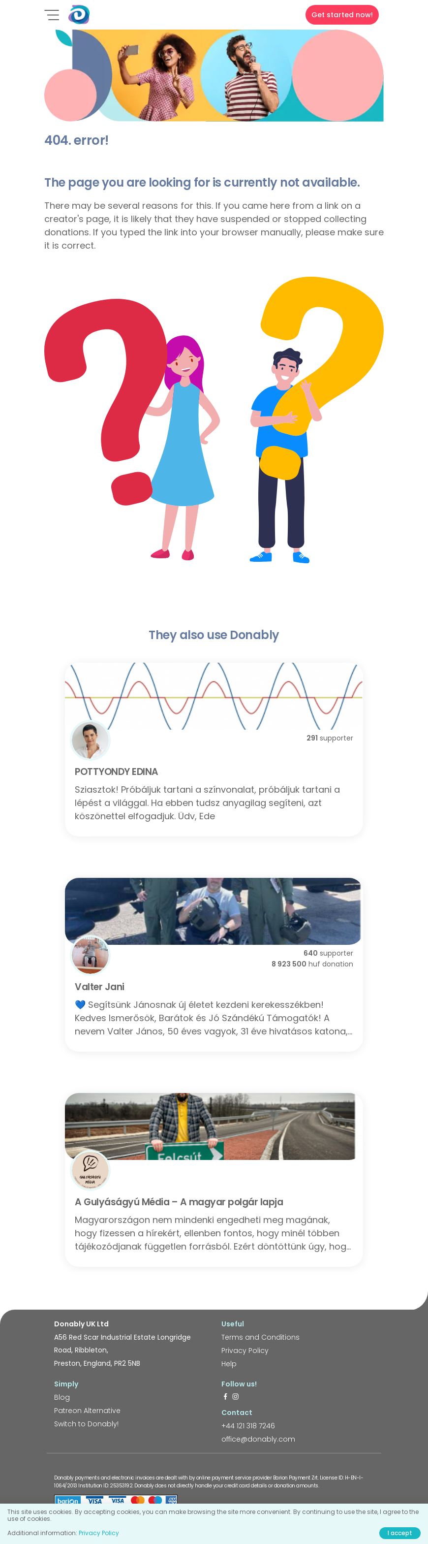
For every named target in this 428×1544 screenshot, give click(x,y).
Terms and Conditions (260, 1337)
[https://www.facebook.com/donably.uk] (225, 1397)
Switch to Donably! (86, 1424)
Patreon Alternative (87, 1410)
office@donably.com (258, 1439)
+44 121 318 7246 (248, 1426)
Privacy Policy (245, 1350)
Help (229, 1364)
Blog (62, 1397)
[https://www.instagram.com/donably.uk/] (236, 1397)
